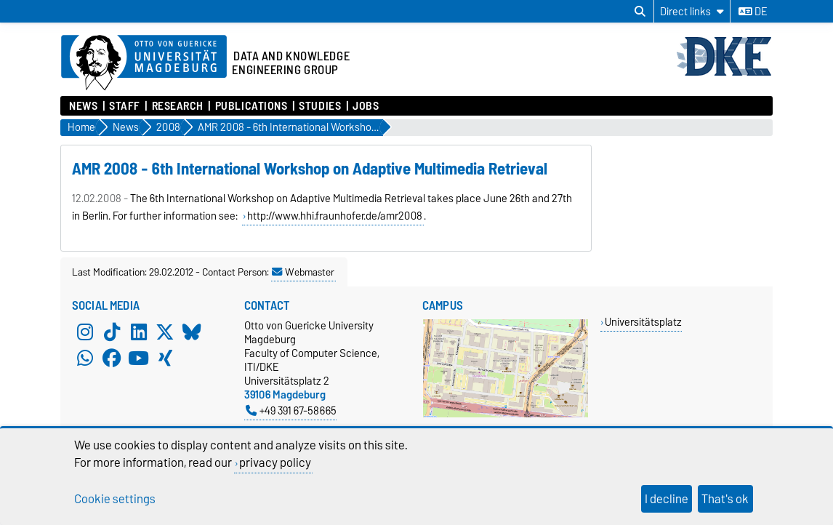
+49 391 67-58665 (291, 410)
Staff (124, 106)
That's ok (725, 499)
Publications (251, 106)
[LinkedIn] (139, 331)
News (83, 106)
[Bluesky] (192, 331)
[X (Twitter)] (165, 331)
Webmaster (303, 272)
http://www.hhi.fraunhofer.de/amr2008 (334, 216)
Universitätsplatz (643, 322)
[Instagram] (85, 331)
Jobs (366, 106)
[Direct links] (692, 11)
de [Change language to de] (753, 11)
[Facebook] (112, 358)
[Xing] (165, 358)
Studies (320, 106)
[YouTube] (139, 358)
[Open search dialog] (640, 11)
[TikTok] (112, 331)
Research (178, 106)
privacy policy (275, 462)
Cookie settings (115, 499)
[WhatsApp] (85, 358)
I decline (666, 499)
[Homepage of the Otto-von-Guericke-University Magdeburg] (144, 63)
